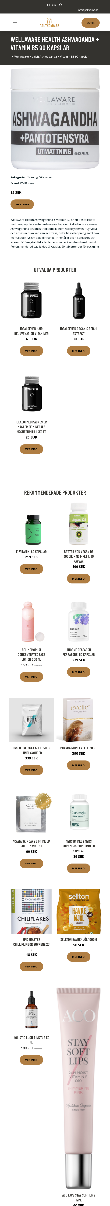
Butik (91, 23)
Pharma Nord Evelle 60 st (78, 748)
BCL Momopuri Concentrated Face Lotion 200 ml (31, 654)
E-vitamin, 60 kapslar (31, 551)
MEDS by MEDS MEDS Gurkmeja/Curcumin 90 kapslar (78, 846)
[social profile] (60, 4)
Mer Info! (22, 204)
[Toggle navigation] (15, 22)
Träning (32, 177)
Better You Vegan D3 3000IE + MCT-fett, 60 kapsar (78, 556)
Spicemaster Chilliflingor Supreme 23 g (31, 944)
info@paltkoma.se (88, 10)
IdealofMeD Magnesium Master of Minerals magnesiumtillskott (31, 427)
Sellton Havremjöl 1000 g (78, 939)
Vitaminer (45, 177)
